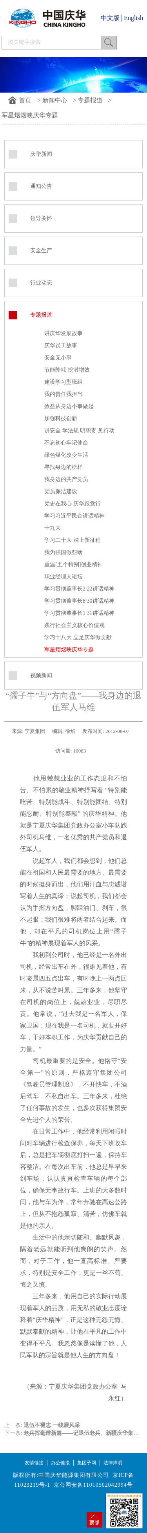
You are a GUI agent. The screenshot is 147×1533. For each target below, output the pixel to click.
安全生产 (41, 250)
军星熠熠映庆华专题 (30, 115)
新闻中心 (54, 100)
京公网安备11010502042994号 (93, 1485)
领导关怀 (41, 218)
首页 (25, 100)
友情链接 (34, 1463)
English (133, 18)
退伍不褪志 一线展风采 (52, 1425)
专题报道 (90, 100)
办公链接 (60, 1463)
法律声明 (112, 1463)
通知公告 (41, 186)
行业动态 (41, 283)
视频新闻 (41, 675)
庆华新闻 (41, 154)
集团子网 (86, 1463)
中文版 (110, 18)
